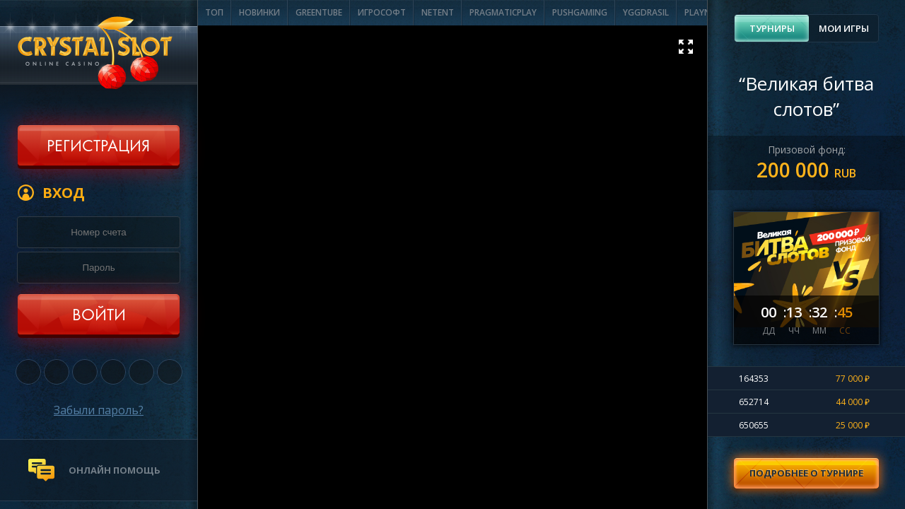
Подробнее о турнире (806, 473)
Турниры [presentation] (772, 28)
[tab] (772, 28)
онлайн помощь (114, 470)
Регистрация (98, 147)
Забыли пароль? (99, 410)
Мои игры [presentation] (844, 28)
